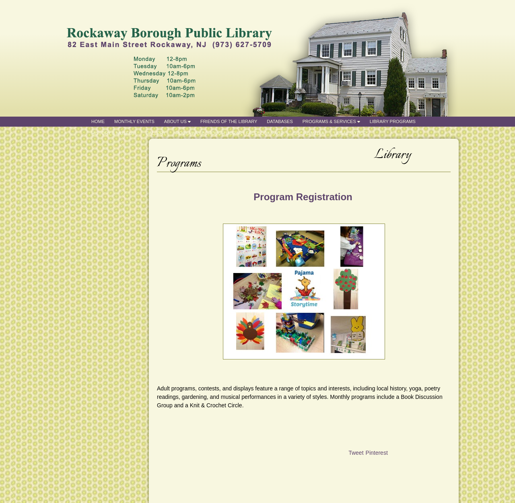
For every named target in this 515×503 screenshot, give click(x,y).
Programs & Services (331, 121)
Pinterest (377, 453)
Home (98, 121)
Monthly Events (134, 121)
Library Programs (393, 121)
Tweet (355, 453)
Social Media (309, 133)
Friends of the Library (228, 121)
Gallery (156, 133)
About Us (177, 121)
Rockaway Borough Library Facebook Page (229, 133)
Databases (280, 121)
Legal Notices (351, 133)
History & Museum (113, 133)
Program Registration (302, 196)
